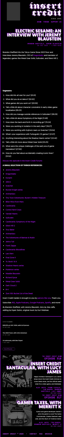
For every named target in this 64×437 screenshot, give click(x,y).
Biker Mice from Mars (15, 202)
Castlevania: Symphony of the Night (20, 221)
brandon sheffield (35, 43)
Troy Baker (10, 229)
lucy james (56, 391)
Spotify (48, 302)
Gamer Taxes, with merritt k (39, 405)
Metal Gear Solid (13, 281)
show (39, 22)
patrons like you (44, 298)
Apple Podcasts (22, 302)
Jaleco (8, 182)
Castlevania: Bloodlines (15, 249)
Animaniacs (10, 194)
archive (48, 434)
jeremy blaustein (53, 43)
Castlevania (10, 205)
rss (40, 434)
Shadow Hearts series (15, 265)
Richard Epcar (11, 277)
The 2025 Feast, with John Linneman (15, 333)
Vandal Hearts (11, 213)
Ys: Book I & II (11, 261)
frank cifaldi (54, 387)
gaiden (10, 322)
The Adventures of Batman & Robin (20, 237)
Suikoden (9, 217)
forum (46, 22)
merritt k (57, 424)
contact (33, 434)
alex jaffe (41, 387)
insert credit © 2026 (13, 434)
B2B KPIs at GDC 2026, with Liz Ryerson (16, 325)
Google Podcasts (37, 302)
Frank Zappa (11, 245)
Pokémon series (12, 269)
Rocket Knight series (14, 190)
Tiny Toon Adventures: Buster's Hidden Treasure (25, 198)
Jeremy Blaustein (13, 170)
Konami (9, 178)
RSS (13, 302)
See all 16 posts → (9, 349)
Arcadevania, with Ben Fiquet (13, 340)
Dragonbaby (38, 55)
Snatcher (9, 186)
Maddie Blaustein (13, 273)
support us (56, 22)
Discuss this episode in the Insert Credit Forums (22, 160)
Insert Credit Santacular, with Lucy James (33, 368)
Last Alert (9, 253)
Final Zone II (11, 257)
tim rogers (48, 389)
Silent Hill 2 (10, 225)
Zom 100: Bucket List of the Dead (19, 293)
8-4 (7, 289)
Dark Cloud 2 (11, 285)
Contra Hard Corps (13, 209)
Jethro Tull (10, 241)
